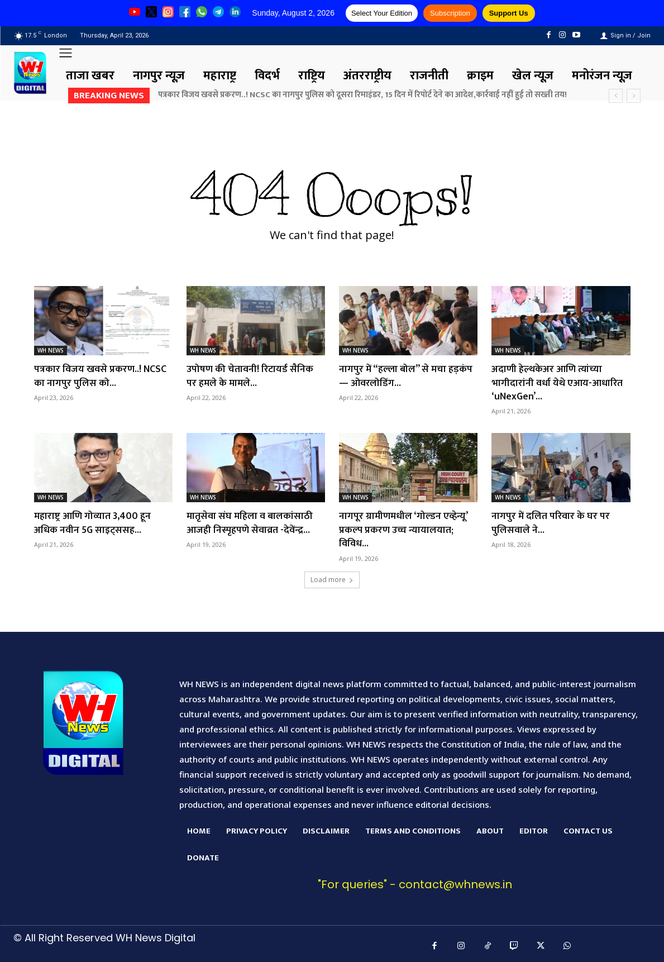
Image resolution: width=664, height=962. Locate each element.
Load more (332, 576)
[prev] (616, 96)
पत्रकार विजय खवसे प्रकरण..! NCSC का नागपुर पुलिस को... (100, 375)
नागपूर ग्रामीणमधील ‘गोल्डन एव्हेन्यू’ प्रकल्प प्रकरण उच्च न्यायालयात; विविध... (404, 527)
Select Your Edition (381, 13)
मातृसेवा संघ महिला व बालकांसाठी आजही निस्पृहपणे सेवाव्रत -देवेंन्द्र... (250, 520)
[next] (634, 96)
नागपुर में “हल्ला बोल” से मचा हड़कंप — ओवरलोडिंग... (406, 375)
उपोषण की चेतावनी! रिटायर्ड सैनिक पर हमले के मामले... (250, 375)
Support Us (508, 13)
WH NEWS (50, 350)
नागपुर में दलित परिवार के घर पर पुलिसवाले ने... (551, 520)
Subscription (450, 13)
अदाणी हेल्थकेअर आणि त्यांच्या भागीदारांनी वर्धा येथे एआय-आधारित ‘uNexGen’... (557, 381)
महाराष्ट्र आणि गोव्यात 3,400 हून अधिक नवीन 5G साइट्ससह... (93, 520)
